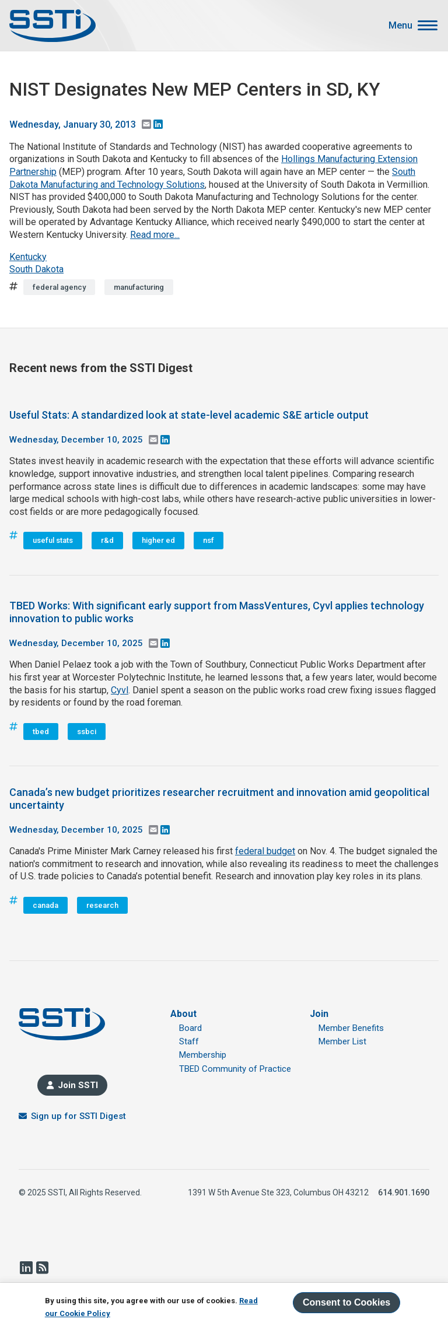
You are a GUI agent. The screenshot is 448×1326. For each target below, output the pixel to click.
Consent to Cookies (346, 1302)
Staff (189, 1041)
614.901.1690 (403, 1192)
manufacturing (139, 287)
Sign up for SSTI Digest (78, 1116)
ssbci (86, 731)
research (102, 905)
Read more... (155, 234)
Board (190, 1028)
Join (319, 1013)
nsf (208, 540)
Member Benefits (351, 1028)
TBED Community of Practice (235, 1069)
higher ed (158, 540)
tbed (41, 731)
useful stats (53, 540)
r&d (107, 540)
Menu (400, 25)
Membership (202, 1055)
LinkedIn (26, 1268)
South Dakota (36, 269)
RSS (42, 1268)
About (183, 1013)
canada (45, 905)
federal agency (59, 287)
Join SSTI (78, 1085)
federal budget (265, 851)
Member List (342, 1041)
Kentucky (28, 256)
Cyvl (119, 690)
